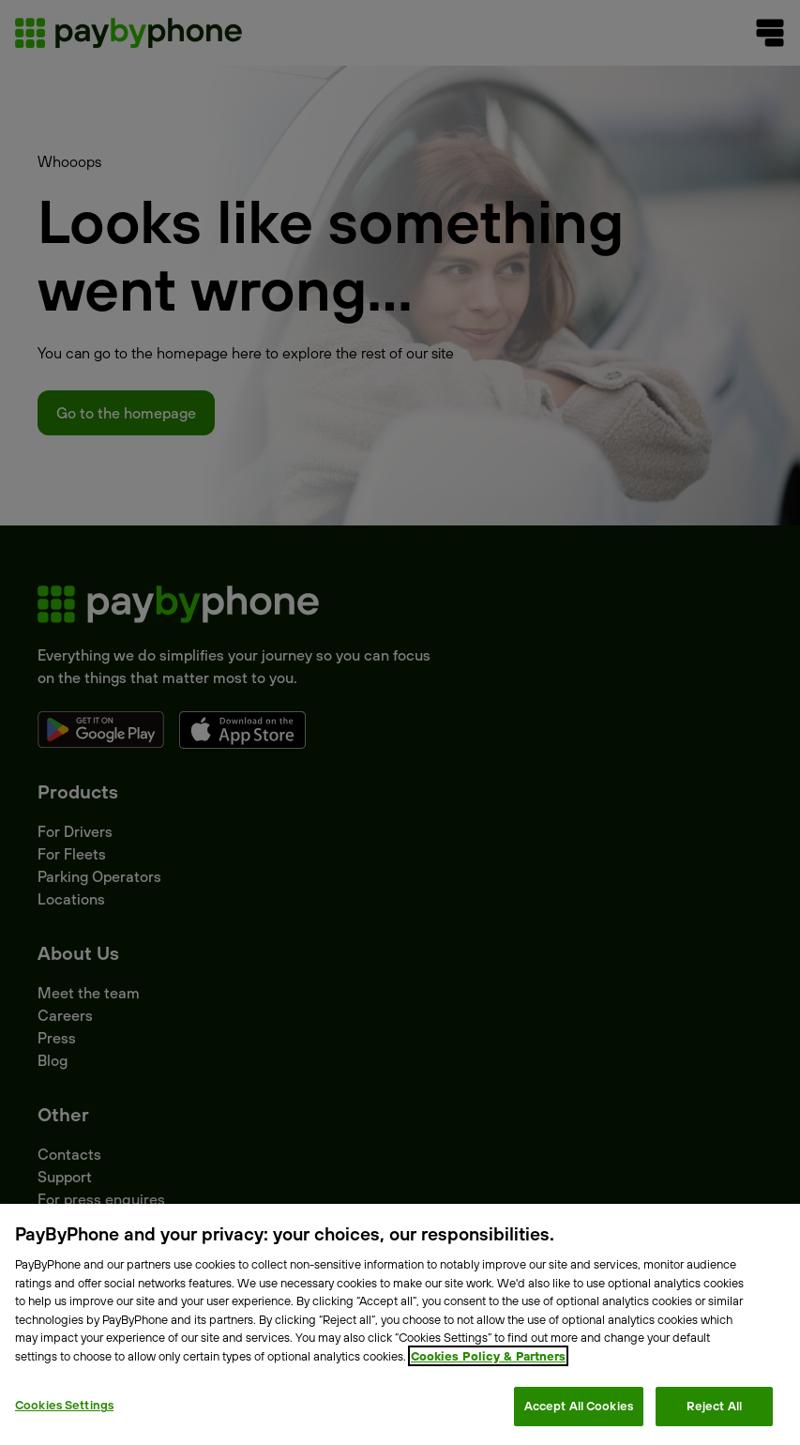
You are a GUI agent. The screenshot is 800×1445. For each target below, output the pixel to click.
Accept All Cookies (578, 1405)
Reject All (714, 1405)
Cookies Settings (64, 1404)
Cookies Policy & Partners (488, 1355)
